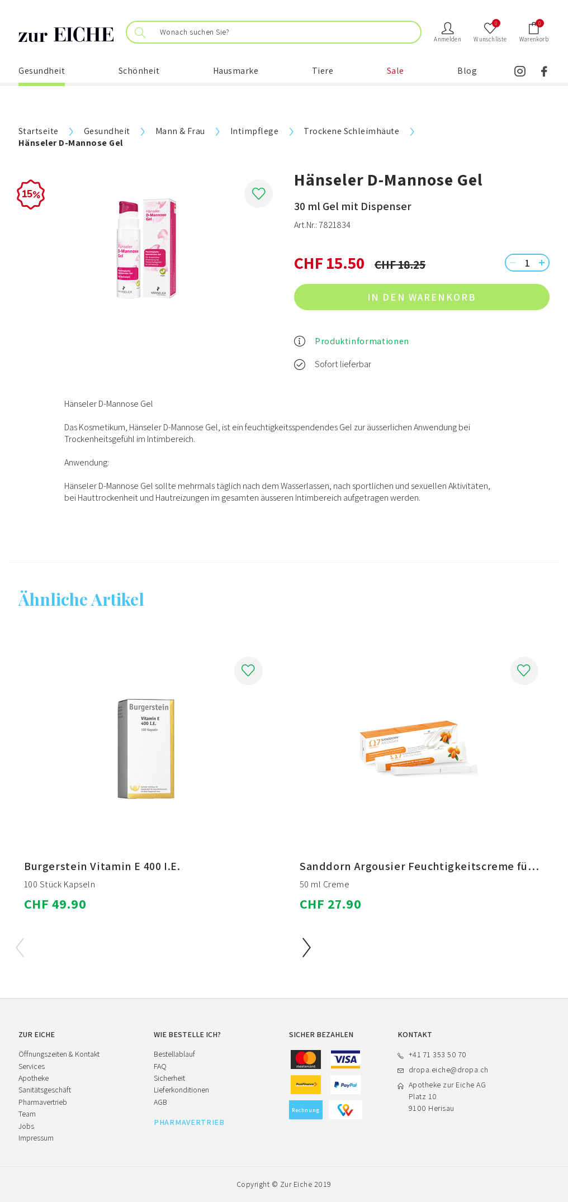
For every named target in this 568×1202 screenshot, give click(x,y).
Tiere (323, 71)
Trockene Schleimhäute (351, 131)
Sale (395, 71)
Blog (467, 71)
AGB (160, 1102)
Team (27, 1114)
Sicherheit (169, 1078)
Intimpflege (254, 131)
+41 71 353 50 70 (438, 1054)
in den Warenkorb (453, 297)
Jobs (26, 1126)
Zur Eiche (296, 1184)
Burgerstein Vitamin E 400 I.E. (102, 866)
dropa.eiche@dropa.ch (449, 1070)
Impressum (36, 1138)
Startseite (38, 131)
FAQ (160, 1066)
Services (31, 1066)
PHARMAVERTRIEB (189, 1122)
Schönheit (139, 71)
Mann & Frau (180, 131)
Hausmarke (236, 71)
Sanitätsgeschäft (44, 1090)
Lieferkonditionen (181, 1090)
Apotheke (33, 1078)
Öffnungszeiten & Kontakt (59, 1054)
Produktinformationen (362, 341)
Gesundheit (41, 71)
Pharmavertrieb (42, 1102)
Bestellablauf (174, 1054)
